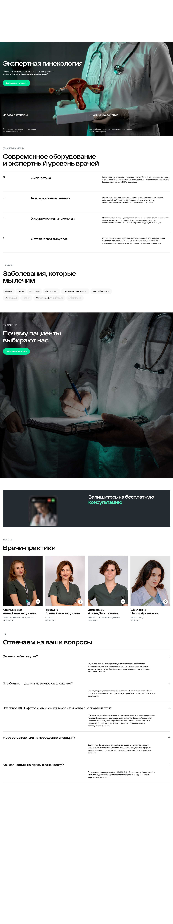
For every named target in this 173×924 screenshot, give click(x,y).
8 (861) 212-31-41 (123, 772)
